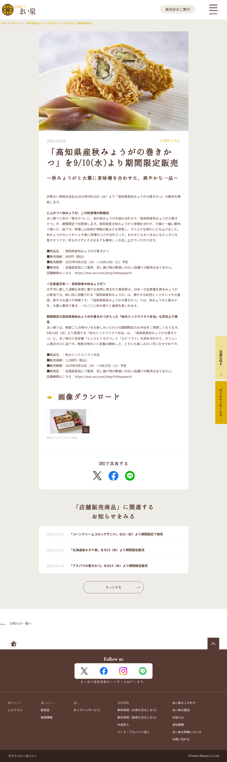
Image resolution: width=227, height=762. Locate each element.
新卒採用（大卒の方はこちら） (137, 710)
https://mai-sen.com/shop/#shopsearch (103, 272)
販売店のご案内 (177, 9)
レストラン (15, 710)
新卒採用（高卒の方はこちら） (137, 717)
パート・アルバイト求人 (133, 732)
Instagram (123, 671)
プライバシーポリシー (22, 756)
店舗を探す (220, 358)
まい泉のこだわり (184, 703)
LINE (130, 476)
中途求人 (123, 724)
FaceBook (113, 476)
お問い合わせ (181, 739)
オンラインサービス (220, 403)
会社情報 (178, 724)
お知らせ (178, 717)
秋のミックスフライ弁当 (68, 421)
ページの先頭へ (213, 643)
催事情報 (46, 717)
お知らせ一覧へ (21, 623)
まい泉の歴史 (181, 710)
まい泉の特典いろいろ (186, 732)
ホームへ (14, 643)
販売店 (45, 710)
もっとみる (113, 587)
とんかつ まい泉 (19, 9)
